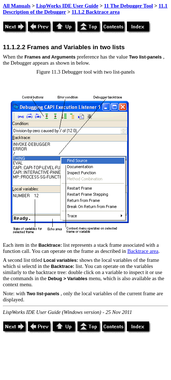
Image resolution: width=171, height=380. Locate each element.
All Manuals (16, 6)
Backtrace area (142, 251)
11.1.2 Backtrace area (96, 12)
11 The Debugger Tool (128, 6)
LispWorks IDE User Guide (67, 6)
